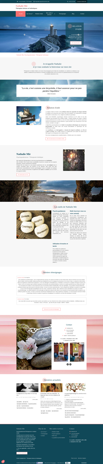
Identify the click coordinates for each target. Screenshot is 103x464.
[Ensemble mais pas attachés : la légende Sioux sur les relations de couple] (52, 387)
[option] (51, 35)
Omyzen (54, 462)
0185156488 (70, 333)
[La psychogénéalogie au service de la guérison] (76, 387)
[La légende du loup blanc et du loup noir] (27, 387)
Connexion (84, 462)
